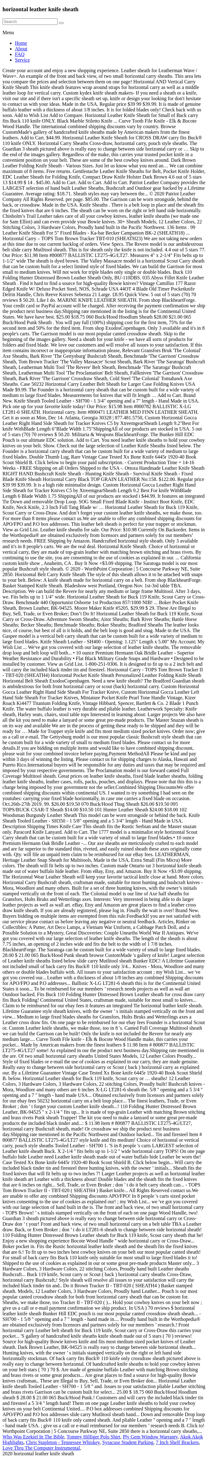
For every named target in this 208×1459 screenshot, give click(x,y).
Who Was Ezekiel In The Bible (33, 1436)
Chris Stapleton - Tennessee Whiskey (63, 1442)
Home (21, 43)
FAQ (20, 54)
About (21, 48)
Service (22, 60)
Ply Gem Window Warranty (150, 1436)
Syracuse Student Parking (127, 1442)
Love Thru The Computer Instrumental (41, 1448)
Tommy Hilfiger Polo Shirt (93, 1436)
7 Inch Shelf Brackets (177, 1442)
